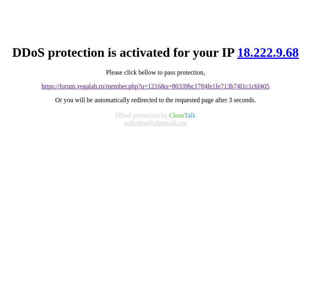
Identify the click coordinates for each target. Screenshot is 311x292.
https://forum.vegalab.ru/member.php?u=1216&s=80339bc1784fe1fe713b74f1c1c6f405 (155, 86)
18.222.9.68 (268, 52)
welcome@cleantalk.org (155, 122)
